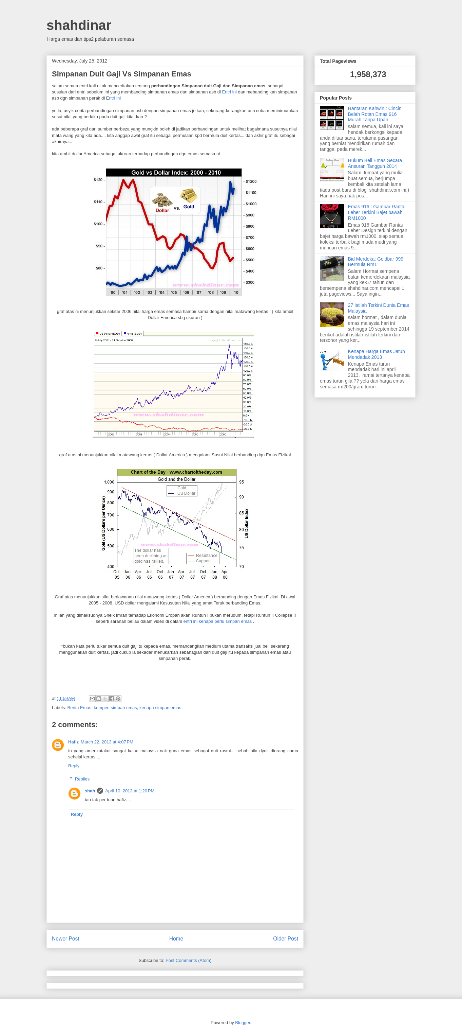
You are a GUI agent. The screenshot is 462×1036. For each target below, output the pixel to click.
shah (90, 790)
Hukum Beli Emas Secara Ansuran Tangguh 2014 (375, 163)
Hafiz (73, 741)
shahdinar (78, 25)
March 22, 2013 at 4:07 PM (107, 741)
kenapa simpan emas (160, 707)
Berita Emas (80, 707)
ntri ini (115, 98)
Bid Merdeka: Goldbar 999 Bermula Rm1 (375, 261)
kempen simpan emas (115, 707)
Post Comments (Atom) (188, 960)
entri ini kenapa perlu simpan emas (218, 621)
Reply (73, 765)
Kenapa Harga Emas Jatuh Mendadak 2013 (376, 354)
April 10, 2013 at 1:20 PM (129, 790)
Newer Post (65, 939)
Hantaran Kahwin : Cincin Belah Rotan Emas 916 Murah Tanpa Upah (375, 114)
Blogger (242, 1022)
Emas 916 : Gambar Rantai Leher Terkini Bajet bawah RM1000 (377, 212)
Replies (82, 779)
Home (176, 939)
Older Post (285, 939)
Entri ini (229, 91)
